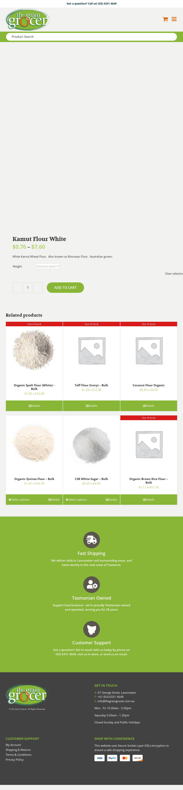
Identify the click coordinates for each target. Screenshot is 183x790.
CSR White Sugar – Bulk (91, 479)
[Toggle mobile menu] (174, 19)
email (123, 654)
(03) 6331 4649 (107, 3)
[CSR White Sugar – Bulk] (91, 442)
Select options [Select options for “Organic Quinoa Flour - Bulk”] (20, 499)
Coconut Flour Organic (149, 385)
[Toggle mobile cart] (165, 19)
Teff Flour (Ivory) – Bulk (91, 385)
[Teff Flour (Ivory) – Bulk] (91, 349)
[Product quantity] (28, 288)
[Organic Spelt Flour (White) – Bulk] (34, 349)
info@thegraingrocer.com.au (114, 701)
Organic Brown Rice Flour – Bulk (148, 481)
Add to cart (65, 287)
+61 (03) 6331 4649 (109, 697)
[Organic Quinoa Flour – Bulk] (34, 442)
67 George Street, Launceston (115, 692)
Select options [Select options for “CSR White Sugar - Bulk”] (78, 499)
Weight (17, 266)
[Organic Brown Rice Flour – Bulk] (148, 442)
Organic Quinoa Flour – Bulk (34, 479)
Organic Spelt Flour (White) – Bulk (34, 387)
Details (35, 405)
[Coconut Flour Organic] (148, 349)
